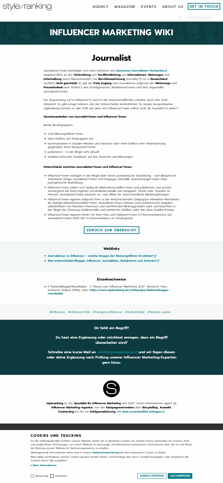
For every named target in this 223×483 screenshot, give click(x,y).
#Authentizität (135, 312)
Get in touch (204, 6)
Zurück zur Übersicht (112, 230)
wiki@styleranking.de (115, 352)
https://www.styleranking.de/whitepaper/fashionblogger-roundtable (109, 292)
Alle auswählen (180, 475)
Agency (101, 6)
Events (148, 6)
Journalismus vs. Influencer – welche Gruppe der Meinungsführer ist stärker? (101, 256)
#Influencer (57, 312)
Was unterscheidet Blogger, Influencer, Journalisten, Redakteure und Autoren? (102, 261)
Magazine (125, 6)
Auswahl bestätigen (152, 475)
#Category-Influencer (107, 312)
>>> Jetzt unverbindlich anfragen (139, 412)
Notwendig (42, 476)
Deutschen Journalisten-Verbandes (139, 71)
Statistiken (61, 476)
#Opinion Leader (159, 312)
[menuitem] (101, 6)
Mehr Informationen (44, 465)
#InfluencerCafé (79, 312)
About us (172, 6)
